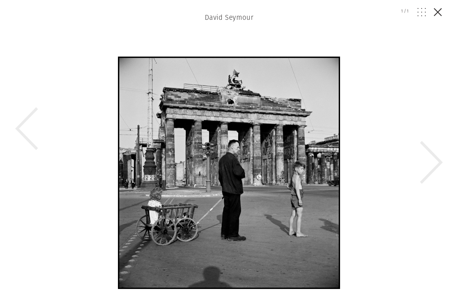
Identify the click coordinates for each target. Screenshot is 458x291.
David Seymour (229, 17)
